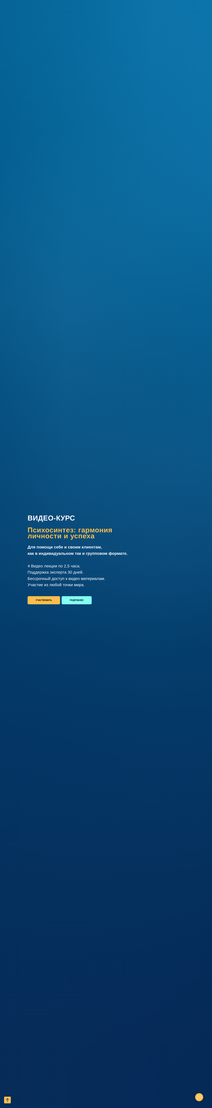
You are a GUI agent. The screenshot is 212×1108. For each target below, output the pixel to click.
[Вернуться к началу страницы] (7, 1100)
